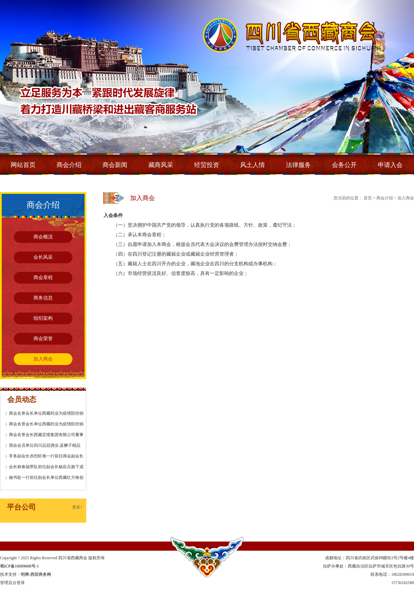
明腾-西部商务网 (36, 574)
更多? (77, 507)
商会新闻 (114, 164)
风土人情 (252, 164)
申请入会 (390, 164)
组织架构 (43, 318)
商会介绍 (69, 164)
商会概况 (43, 236)
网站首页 (23, 164)
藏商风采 (160, 164)
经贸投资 (206, 164)
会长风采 (43, 257)
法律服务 (298, 164)
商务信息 (43, 297)
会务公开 (344, 164)
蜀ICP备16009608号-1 (19, 566)
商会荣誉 (43, 338)
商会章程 (43, 277)
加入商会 (43, 359)
